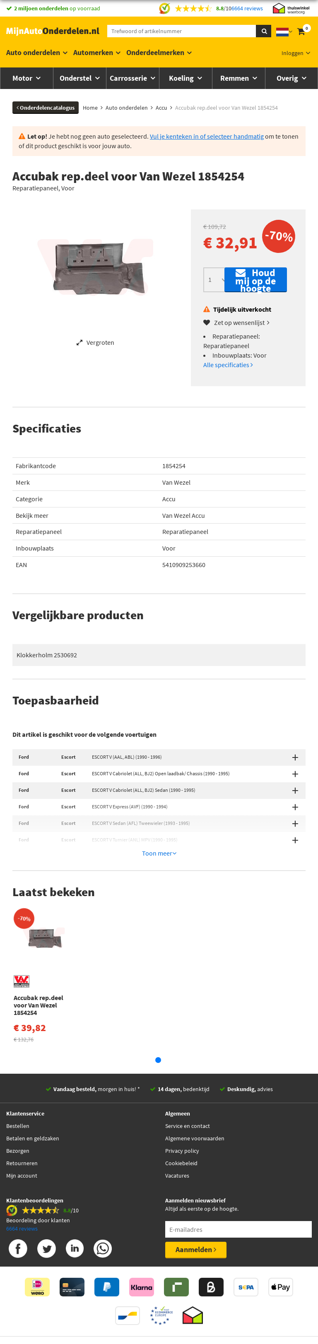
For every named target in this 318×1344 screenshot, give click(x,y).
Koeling (182, 78)
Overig (288, 78)
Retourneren (22, 1140)
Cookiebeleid (181, 1140)
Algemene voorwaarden (194, 1115)
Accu (169, 499)
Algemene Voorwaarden (213, 1323)
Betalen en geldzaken (32, 1115)
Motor (23, 78)
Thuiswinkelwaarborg (145, 1323)
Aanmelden (196, 1226)
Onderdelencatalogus (46, 107)
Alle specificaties (228, 365)
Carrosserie (129, 78)
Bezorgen (17, 1127)
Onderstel (76, 78)
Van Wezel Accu (183, 515)
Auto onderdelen (33, 52)
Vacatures (177, 1152)
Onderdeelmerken (155, 52)
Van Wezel (176, 482)
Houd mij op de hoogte (255, 279)
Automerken (93, 52)
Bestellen (17, 1102)
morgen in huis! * (96, 1066)
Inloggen (293, 53)
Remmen (235, 78)
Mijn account (21, 1152)
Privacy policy (182, 1127)
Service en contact (187, 1102)
